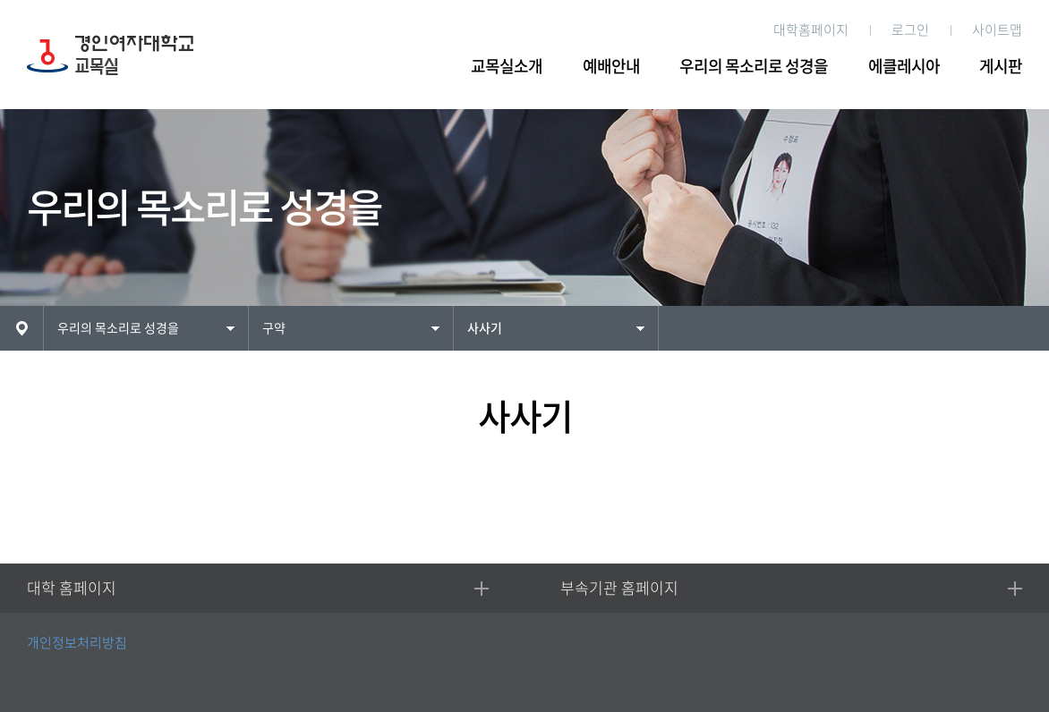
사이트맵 (997, 30)
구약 (274, 328)
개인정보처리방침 (77, 642)
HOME (21, 328)
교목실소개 (506, 66)
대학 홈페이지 (71, 588)
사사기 (484, 328)
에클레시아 (904, 66)
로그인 (910, 30)
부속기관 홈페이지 (619, 588)
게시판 (1000, 66)
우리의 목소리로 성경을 (753, 66)
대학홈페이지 (811, 30)
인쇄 (1026, 326)
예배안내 (611, 66)
